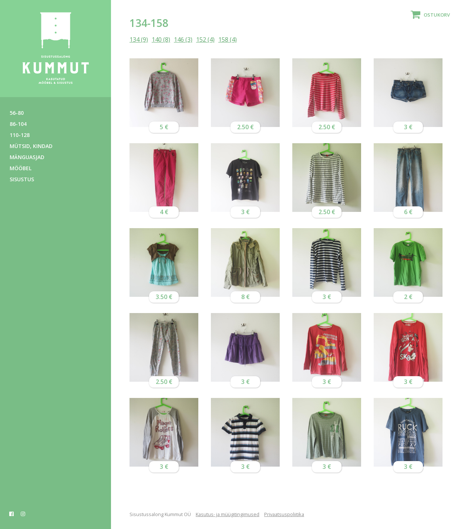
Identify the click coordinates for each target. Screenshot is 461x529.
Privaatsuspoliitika (284, 514)
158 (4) (227, 39)
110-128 (20, 134)
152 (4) (205, 39)
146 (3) (183, 39)
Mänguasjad (27, 157)
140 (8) (161, 39)
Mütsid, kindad (31, 146)
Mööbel (20, 168)
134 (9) (138, 39)
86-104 (18, 123)
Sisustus (22, 179)
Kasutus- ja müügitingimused (227, 514)
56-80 (17, 112)
